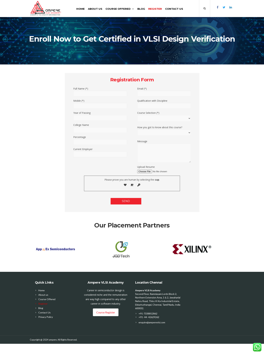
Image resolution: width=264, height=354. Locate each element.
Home (81, 8)
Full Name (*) (80, 88)
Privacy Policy (45, 316)
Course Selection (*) (148, 112)
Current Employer (83, 149)
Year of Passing (81, 112)
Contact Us (174, 8)
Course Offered (120, 8)
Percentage (79, 137)
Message (142, 141)
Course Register (105, 312)
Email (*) (142, 88)
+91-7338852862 (148, 313)
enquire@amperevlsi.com (152, 322)
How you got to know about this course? (159, 127)
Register (155, 8)
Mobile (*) (78, 100)
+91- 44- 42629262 (149, 317)
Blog (141, 8)
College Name (81, 125)
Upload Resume (146, 166)
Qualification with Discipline (152, 100)
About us (95, 8)
